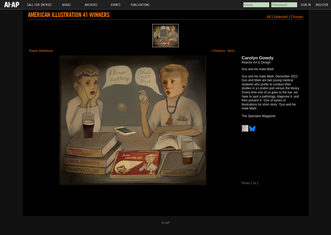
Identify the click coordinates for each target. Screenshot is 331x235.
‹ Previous (218, 51)
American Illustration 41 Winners (68, 15)
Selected (281, 17)
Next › (232, 51)
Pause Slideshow (41, 51)
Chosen (297, 17)
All (269, 17)
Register (322, 5)
